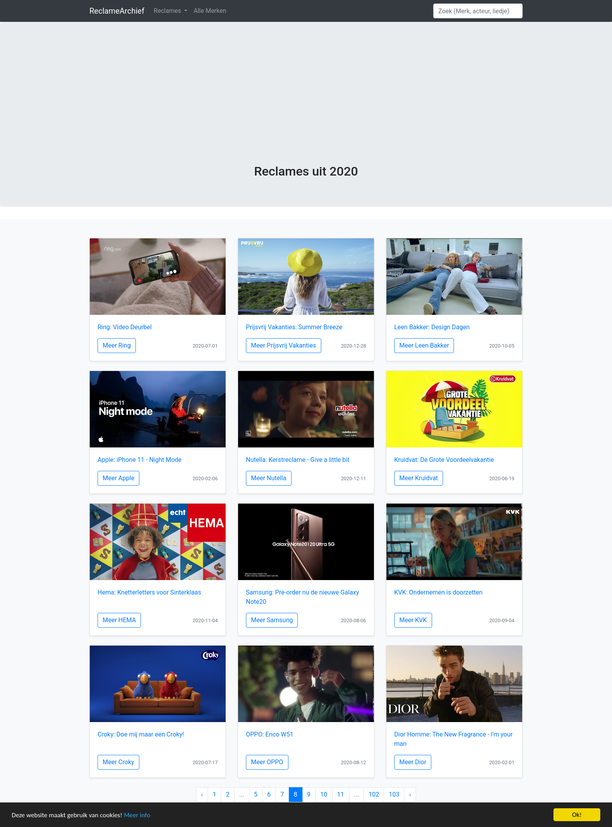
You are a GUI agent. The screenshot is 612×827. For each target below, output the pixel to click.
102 (373, 794)
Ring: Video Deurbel (125, 327)
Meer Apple (118, 478)
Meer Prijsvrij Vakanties (283, 345)
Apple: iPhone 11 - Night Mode (139, 459)
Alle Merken (210, 10)
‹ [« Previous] (202, 794)
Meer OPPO (267, 762)
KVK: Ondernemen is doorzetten (438, 592)
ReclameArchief (116, 11)
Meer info (137, 816)
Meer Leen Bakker (424, 345)
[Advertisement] (306, 105)
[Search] (478, 11)
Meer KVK (413, 620)
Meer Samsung (272, 620)
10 (323, 794)
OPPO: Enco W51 (270, 734)
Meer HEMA (119, 620)
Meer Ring (117, 345)
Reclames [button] (168, 10)
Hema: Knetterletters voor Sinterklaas (149, 592)
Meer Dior (412, 762)
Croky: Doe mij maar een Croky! (141, 734)
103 (394, 794)
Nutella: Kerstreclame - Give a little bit (297, 459)
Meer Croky (118, 762)
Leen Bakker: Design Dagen (432, 327)
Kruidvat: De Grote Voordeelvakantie (444, 459)
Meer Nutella (268, 478)
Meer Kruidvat (418, 478)
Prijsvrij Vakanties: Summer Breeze (294, 327)
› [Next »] (410, 794)
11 (340, 794)
